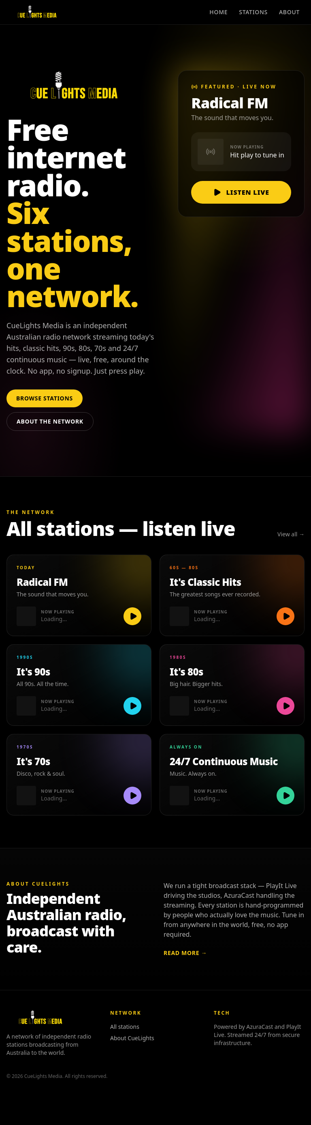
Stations (253, 12)
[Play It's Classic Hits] (285, 616)
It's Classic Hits (205, 582)
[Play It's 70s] (132, 795)
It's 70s (33, 761)
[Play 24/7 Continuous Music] (285, 795)
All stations (124, 1026)
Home (218, 12)
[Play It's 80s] (285, 706)
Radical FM (42, 582)
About (289, 12)
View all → (291, 534)
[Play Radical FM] (132, 616)
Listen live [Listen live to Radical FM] (241, 192)
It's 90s (33, 671)
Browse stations (44, 398)
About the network (50, 421)
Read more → (185, 953)
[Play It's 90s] (132, 706)
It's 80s (186, 671)
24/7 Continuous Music (224, 761)
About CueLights (132, 1038)
